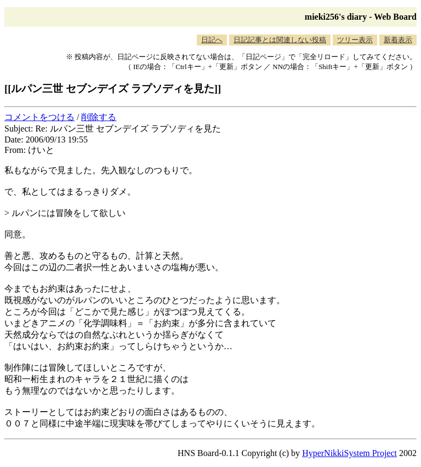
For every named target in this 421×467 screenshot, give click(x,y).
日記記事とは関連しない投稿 (280, 40)
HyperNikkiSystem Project (349, 453)
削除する (98, 117)
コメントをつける (39, 117)
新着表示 (398, 40)
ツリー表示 (355, 40)
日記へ (212, 40)
